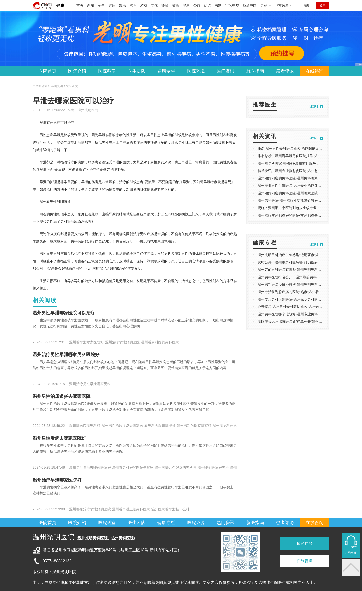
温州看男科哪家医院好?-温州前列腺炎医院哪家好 (295, 163)
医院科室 (107, 71)
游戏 (143, 5)
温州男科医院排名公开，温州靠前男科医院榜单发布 (297, 277)
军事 (101, 5)
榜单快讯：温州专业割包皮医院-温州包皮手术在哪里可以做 (303, 171)
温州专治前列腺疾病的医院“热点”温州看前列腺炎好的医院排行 (305, 292)
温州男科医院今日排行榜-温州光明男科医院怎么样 (296, 284)
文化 (154, 5)
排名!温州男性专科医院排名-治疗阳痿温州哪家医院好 (298, 149)
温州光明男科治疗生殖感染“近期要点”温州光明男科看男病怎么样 (307, 255)
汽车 (133, 5)
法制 (218, 5)
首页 (79, 5)
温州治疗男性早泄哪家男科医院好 (66, 354)
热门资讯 (225, 71)
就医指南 (255, 71)
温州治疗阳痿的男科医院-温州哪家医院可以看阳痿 (296, 193)
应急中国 (250, 5)
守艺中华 (232, 5)
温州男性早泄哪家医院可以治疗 (64, 312)
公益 (196, 5)
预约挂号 (305, 543)
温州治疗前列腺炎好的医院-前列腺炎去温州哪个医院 (298, 215)
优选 (207, 5)
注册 (307, 5)
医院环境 (196, 71)
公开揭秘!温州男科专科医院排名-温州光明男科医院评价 (300, 307)
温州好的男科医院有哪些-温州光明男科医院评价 (295, 270)
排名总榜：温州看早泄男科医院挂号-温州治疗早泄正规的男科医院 (308, 156)
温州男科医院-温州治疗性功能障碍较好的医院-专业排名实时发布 (307, 200)
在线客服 (351, 553)
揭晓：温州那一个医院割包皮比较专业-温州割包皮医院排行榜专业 (308, 208)
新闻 (90, 5)
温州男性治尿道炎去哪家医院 (61, 396)
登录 (323, 5)
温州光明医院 (88, 110)
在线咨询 (314, 71)
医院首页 (47, 71)
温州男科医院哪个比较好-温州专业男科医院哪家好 (296, 314)
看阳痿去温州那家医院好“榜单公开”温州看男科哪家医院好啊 (304, 322)
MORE (313, 106)
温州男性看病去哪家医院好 (59, 438)
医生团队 (136, 71)
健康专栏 (166, 71)
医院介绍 (77, 71)
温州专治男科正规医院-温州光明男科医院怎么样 (295, 299)
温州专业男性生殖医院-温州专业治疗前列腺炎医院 (296, 186)
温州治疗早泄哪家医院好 (57, 480)
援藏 (164, 5)
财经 (111, 5)
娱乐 (122, 5)
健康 (60, 5)
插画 (175, 5)
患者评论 (285, 71)
